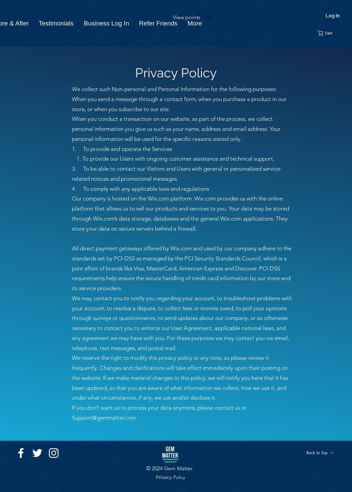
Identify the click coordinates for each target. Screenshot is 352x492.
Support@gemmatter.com (104, 417)
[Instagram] (53, 453)
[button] (329, 33)
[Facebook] (20, 453)
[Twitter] (37, 453)
